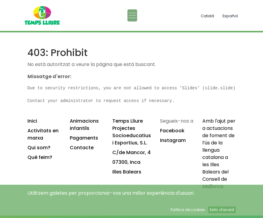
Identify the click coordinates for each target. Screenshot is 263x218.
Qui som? (38, 147)
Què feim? (39, 157)
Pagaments (84, 137)
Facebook (172, 130)
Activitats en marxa (43, 134)
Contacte (82, 147)
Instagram (173, 140)
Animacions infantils (84, 124)
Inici (32, 120)
